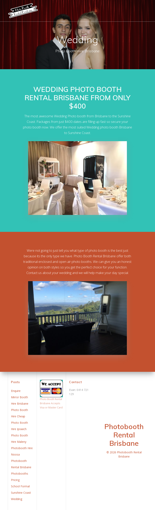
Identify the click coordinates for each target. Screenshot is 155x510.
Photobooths (19, 473)
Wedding (16, 499)
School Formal (20, 486)
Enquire (16, 391)
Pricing (15, 480)
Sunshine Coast (21, 492)
